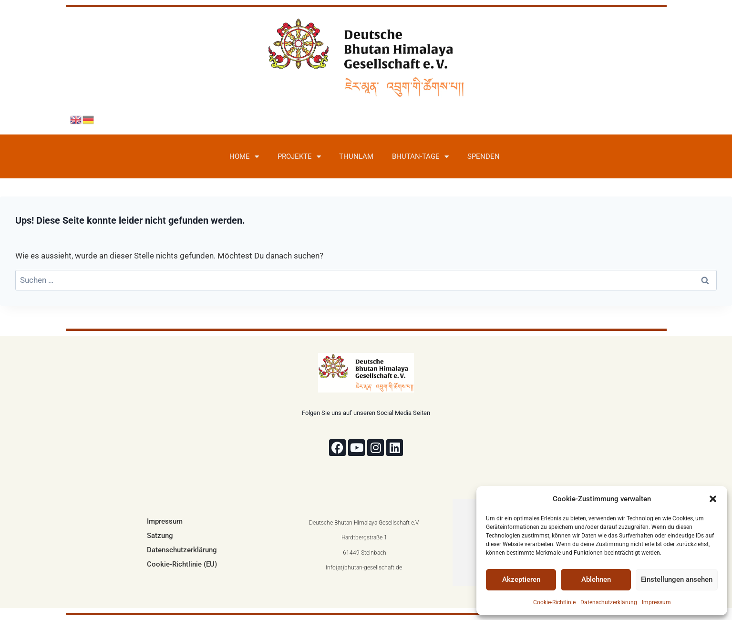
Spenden (483, 156)
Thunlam (356, 156)
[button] (713, 499)
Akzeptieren (521, 579)
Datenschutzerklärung (608, 602)
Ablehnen (596, 579)
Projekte (299, 156)
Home (244, 156)
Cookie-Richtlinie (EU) (182, 564)
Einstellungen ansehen (676, 579)
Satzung (160, 535)
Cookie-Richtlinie (554, 602)
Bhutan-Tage (420, 156)
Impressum (656, 602)
